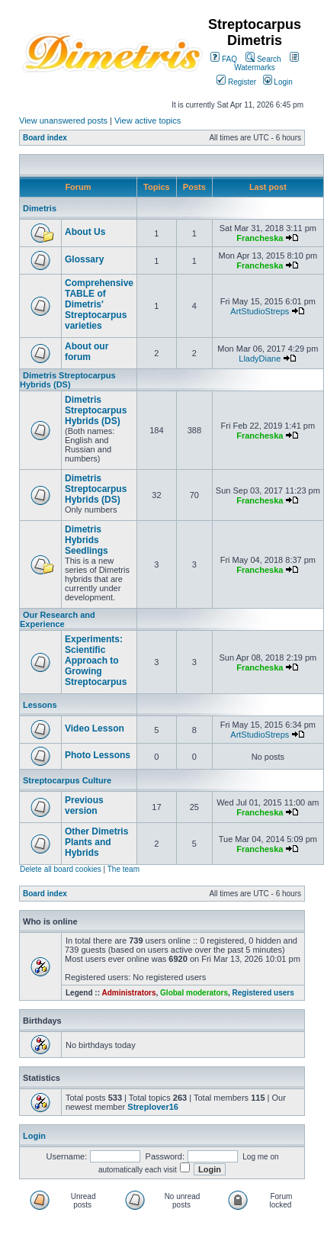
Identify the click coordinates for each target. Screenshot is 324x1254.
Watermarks (266, 63)
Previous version (84, 805)
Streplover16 (152, 1106)
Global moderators (194, 993)
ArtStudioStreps (259, 311)
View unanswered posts (63, 120)
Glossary (84, 259)
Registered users (263, 993)
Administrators (128, 993)
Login (278, 82)
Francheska (259, 238)
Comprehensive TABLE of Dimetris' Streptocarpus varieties (99, 304)
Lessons (40, 704)
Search (263, 59)
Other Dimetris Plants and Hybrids (96, 842)
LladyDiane (260, 358)
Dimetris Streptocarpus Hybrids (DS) (68, 380)
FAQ (223, 59)
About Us (85, 232)
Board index (45, 137)
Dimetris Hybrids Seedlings (86, 540)
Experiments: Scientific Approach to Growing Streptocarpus (96, 660)
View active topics (147, 120)
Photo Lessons (97, 755)
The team (123, 869)
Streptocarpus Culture (67, 780)
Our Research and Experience (57, 619)
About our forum (86, 351)
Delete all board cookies (60, 869)
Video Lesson (94, 728)
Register (236, 82)
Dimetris (39, 208)
